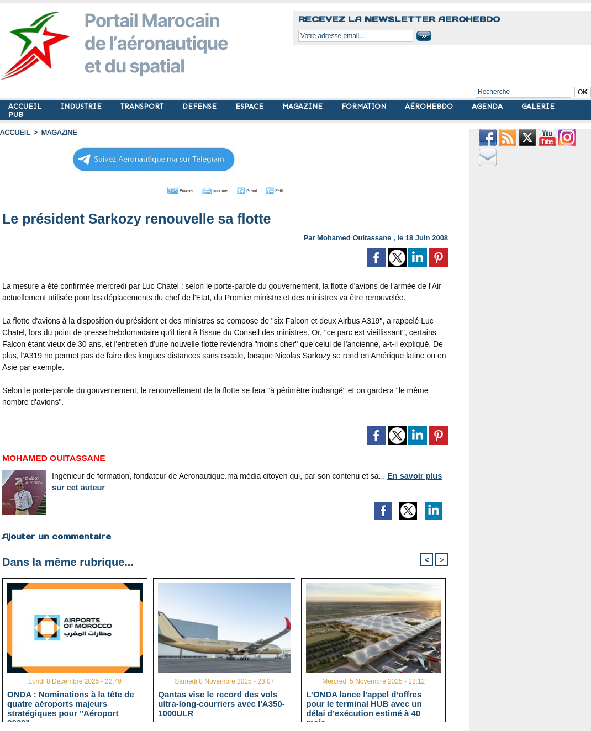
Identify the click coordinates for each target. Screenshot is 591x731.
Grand (258, 189)
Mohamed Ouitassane (354, 236)
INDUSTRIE (82, 106)
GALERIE (538, 106)
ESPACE (250, 106)
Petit (296, 189)
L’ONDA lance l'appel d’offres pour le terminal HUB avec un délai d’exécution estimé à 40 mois (363, 703)
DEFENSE (200, 106)
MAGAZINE (303, 106)
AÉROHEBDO (430, 106)
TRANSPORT (143, 106)
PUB (15, 114)
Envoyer (162, 189)
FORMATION (364, 106)
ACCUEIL (26, 106)
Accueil (14, 132)
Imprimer (213, 189)
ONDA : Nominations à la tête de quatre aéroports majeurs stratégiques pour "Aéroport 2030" (70, 703)
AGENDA (488, 106)
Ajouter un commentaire (56, 536)
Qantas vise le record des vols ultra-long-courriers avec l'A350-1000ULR (221, 703)
